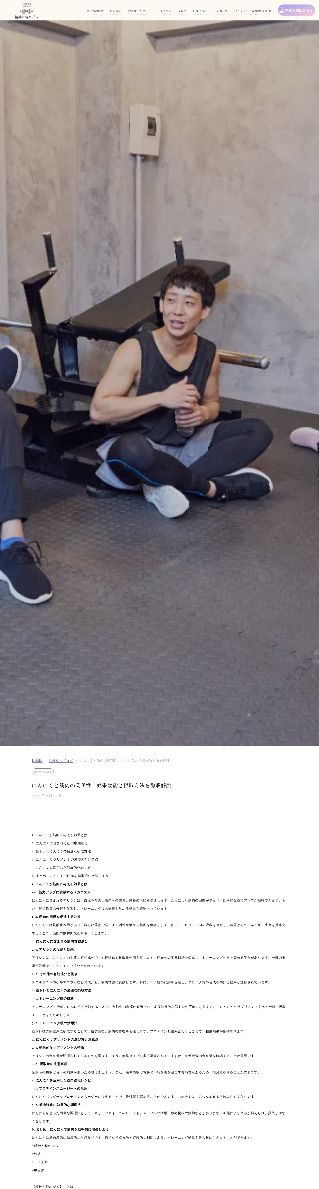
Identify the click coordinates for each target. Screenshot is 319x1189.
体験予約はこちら (299, 10)
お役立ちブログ (61, 760)
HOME (37, 760)
